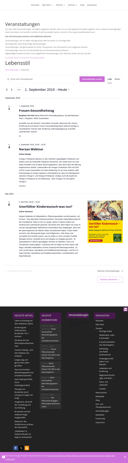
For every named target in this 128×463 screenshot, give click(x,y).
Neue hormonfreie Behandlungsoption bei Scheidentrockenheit (24, 372)
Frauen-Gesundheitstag (36, 110)
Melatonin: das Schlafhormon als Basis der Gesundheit (23, 424)
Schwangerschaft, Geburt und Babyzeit (106, 361)
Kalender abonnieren (108, 280)
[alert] (77, 324)
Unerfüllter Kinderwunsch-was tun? (45, 206)
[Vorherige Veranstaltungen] (6, 89)
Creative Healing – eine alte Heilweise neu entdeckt (23, 353)
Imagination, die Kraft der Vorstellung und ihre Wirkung (23, 405)
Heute (19, 90)
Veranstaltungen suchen (92, 79)
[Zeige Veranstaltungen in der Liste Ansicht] (110, 79)
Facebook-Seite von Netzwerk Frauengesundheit (24, 58)
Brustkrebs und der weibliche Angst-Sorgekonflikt (22, 414)
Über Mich (46, 5)
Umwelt (102, 389)
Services (71, 5)
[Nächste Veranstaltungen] (11, 89)
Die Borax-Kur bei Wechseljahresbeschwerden (23, 343)
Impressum (92, 5)
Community (100, 418)
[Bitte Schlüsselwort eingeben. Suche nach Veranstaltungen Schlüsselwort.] (42, 79)
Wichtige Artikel (105, 331)
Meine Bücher (101, 392)
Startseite (35, 5)
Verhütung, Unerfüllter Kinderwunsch (105, 351)
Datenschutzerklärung (56, 456)
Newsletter (100, 415)
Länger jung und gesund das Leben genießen (21, 363)
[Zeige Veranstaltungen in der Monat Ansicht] (117, 79)
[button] (15, 448)
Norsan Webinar (31, 149)
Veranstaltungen (12, 70)
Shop (82, 5)
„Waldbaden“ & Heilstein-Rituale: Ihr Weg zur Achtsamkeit (23, 434)
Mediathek (100, 396)
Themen (59, 5)
